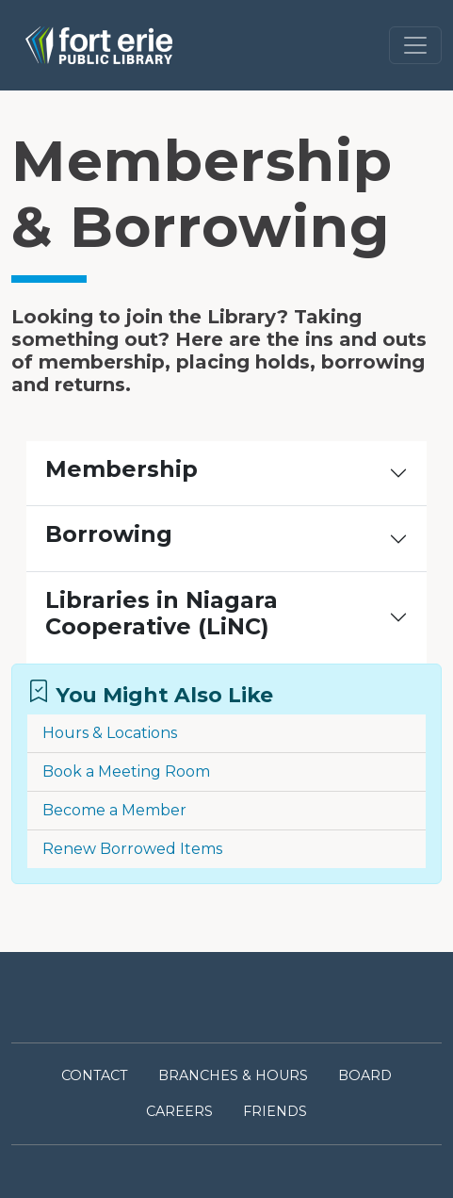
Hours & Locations (109, 733)
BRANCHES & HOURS (233, 1075)
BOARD (365, 1075)
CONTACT (94, 1075)
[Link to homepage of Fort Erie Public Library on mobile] (98, 45)
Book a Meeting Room (126, 771)
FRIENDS (275, 1111)
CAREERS (179, 1111)
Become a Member (114, 810)
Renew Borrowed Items (132, 849)
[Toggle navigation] (415, 45)
